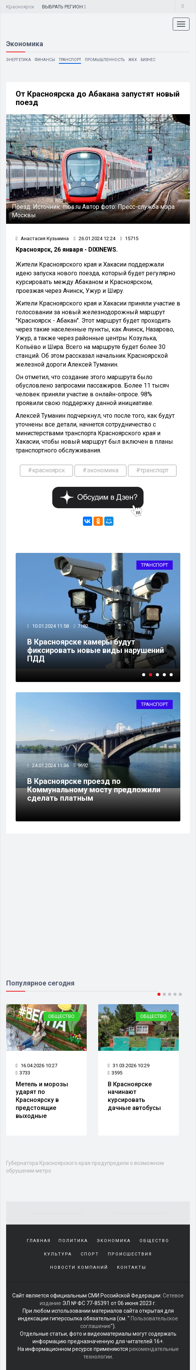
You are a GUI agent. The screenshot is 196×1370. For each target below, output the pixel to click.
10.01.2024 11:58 (50, 626)
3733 (23, 1073)
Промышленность (105, 60)
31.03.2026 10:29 (128, 1065)
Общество (61, 1016)
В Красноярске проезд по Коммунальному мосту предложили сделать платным (93, 790)
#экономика (100, 470)
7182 (83, 626)
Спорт (90, 1254)
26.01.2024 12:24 (94, 238)
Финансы (45, 60)
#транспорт (152, 470)
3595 (115, 1073)
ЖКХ (132, 60)
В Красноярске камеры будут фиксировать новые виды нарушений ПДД (95, 650)
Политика (73, 1240)
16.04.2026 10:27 (36, 1065)
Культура (58, 1254)
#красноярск (46, 470)
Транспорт (70, 60)
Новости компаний (79, 1267)
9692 (83, 765)
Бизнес (148, 60)
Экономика (114, 1240)
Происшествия (130, 1254)
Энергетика (18, 60)
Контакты (131, 1267)
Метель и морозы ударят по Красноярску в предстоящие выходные (42, 1100)
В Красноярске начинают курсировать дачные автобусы (134, 1096)
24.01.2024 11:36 (50, 765)
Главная (39, 1240)
